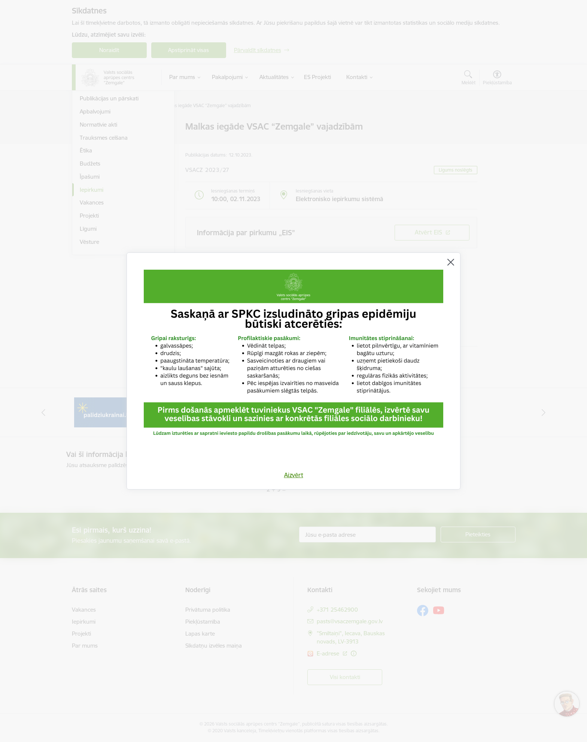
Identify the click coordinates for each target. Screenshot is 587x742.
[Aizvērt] (450, 262)
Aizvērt (293, 475)
